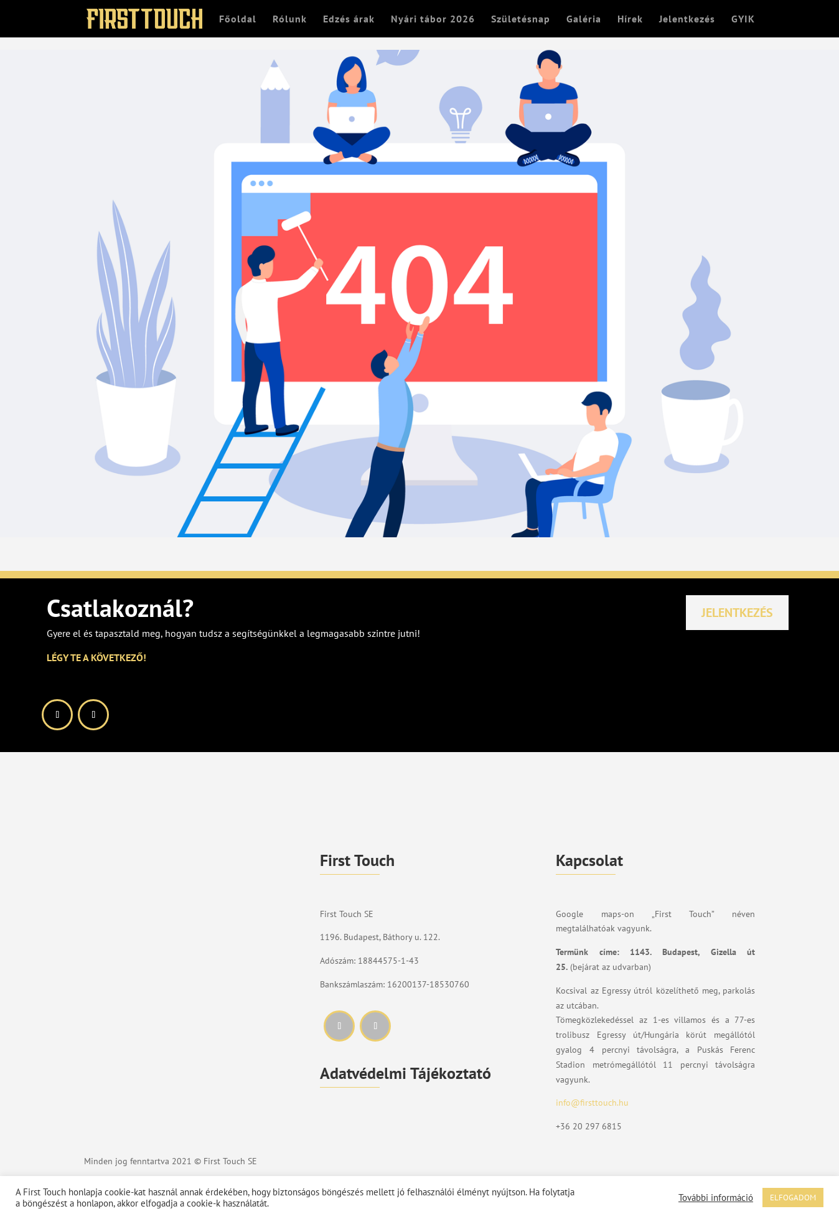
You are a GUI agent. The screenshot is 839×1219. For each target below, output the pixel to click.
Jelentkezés (687, 19)
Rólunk (290, 19)
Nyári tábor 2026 (433, 19)
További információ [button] (715, 1197)
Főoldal (237, 19)
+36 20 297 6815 (589, 1126)
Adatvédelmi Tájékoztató (405, 1073)
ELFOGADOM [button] (793, 1197)
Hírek (630, 19)
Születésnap (520, 19)
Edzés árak (349, 19)
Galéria (583, 19)
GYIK (743, 19)
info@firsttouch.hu (592, 1102)
